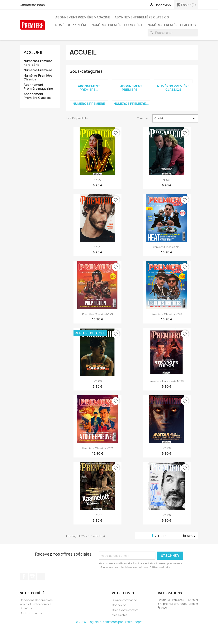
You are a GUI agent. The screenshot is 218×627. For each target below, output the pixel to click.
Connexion (119, 605)
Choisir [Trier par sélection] (175, 118)
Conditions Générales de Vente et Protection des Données (36, 604)
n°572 (97, 180)
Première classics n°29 (97, 314)
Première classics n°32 (97, 448)
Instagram (32, 576)
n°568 (167, 448)
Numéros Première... (131, 104)
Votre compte (124, 593)
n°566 (167, 515)
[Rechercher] (173, 32)
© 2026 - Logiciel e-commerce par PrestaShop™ (109, 622)
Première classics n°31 (167, 247)
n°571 (166, 180)
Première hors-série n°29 (166, 381)
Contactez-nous (32, 5)
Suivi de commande (124, 600)
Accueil (34, 52)
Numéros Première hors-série (117, 25)
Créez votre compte (125, 610)
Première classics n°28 (166, 314)
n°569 (97, 381)
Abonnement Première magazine (82, 17)
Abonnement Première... (89, 88)
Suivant (189, 536)
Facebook (24, 576)
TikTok (41, 576)
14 (165, 536)
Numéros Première (71, 25)
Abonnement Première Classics (142, 17)
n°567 (98, 515)
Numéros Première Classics (172, 25)
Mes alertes (119, 615)
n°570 (98, 247)
